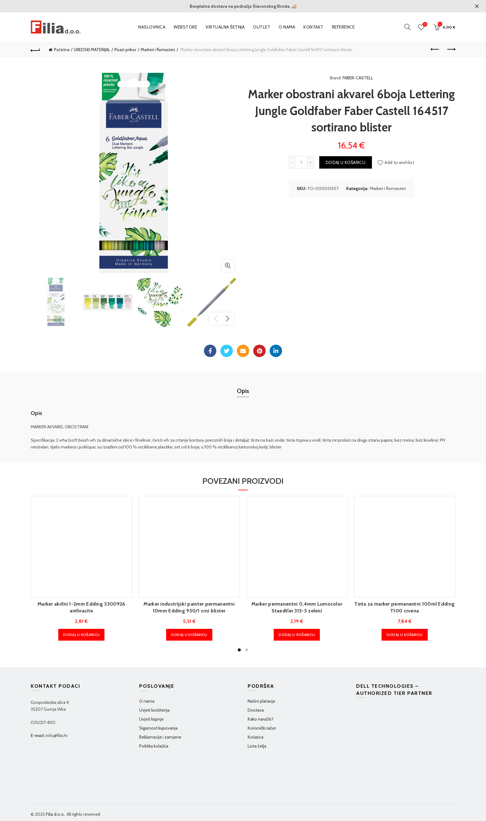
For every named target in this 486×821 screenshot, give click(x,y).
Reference (343, 27)
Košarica (255, 737)
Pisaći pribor (125, 49)
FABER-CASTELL (357, 78)
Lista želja (257, 746)
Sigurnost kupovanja (158, 728)
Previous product (435, 49)
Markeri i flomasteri (158, 49)
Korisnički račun (262, 728)
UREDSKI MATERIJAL (92, 49)
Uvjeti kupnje (151, 719)
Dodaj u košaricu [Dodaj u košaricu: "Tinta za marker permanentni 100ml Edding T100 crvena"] (405, 634)
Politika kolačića (153, 746)
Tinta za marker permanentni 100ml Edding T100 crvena (404, 607)
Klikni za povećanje (228, 265)
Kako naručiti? (260, 719)
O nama (287, 27)
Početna (61, 49)
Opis (243, 391)
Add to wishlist (399, 162)
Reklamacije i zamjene (160, 737)
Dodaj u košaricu (345, 162)
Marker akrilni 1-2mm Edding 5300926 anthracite (82, 607)
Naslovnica (151, 27)
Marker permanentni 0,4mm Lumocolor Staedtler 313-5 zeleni (296, 607)
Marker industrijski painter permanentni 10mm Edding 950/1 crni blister (189, 607)
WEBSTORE (185, 27)
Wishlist (424, 25)
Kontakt (313, 27)
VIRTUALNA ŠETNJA (225, 27)
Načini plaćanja (261, 701)
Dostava (256, 710)
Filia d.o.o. (55, 814)
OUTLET (261, 27)
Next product (450, 49)
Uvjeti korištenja (154, 710)
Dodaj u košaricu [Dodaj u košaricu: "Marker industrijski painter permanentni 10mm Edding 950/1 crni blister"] (189, 634)
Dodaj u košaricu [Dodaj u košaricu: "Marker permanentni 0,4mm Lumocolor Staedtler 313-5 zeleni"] (297, 634)
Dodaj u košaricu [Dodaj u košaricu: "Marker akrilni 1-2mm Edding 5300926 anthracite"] (81, 634)
